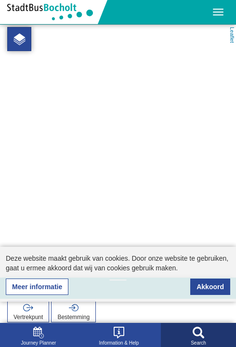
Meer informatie (37, 287)
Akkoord (210, 287)
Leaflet (232, 35)
